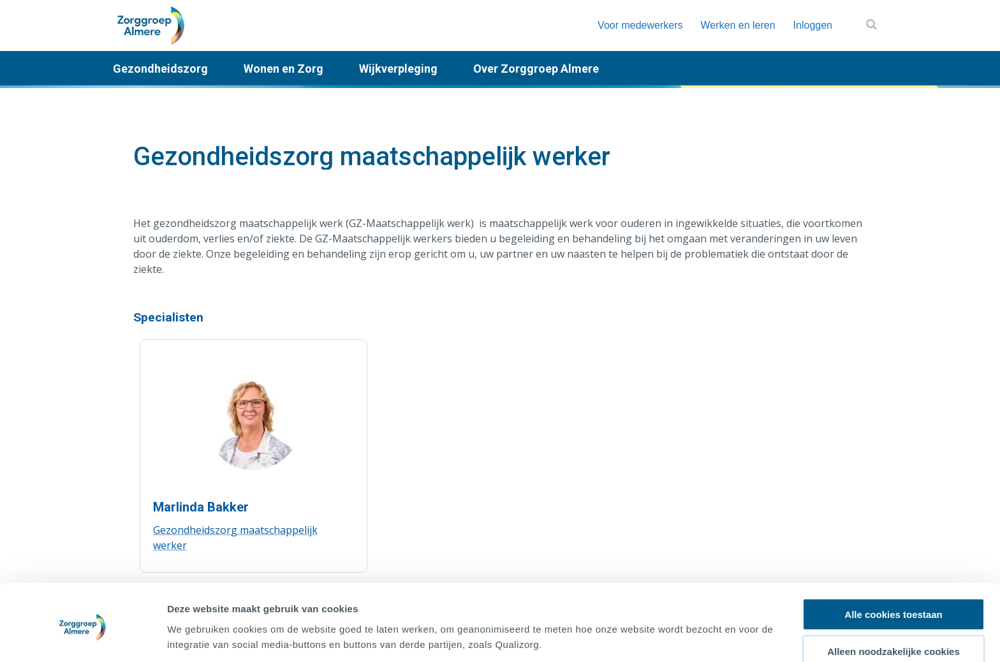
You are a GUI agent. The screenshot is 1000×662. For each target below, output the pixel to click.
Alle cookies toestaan (893, 565)
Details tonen (689, 636)
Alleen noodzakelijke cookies (893, 603)
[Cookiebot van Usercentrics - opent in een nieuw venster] (82, 637)
